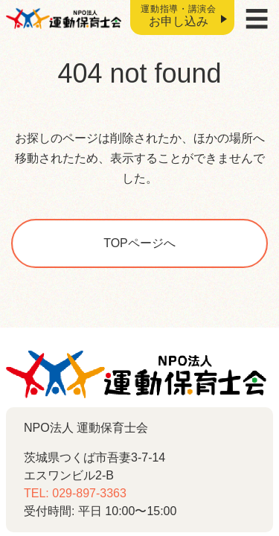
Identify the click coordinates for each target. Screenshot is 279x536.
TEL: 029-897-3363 (75, 493)
